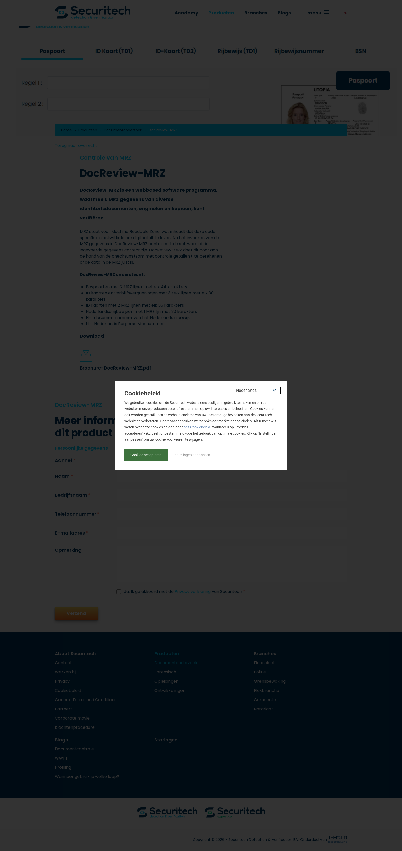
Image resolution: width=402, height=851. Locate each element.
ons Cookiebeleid (197, 427)
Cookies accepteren (146, 455)
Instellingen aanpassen (192, 455)
